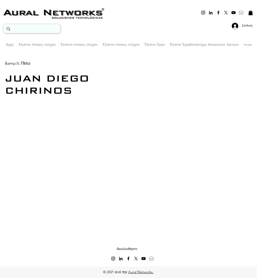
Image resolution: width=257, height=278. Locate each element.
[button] (250, 12)
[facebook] (218, 12)
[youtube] (233, 12)
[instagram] (203, 12)
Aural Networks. (141, 272)
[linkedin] (210, 12)
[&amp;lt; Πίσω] (17, 63)
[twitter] (225, 12)
